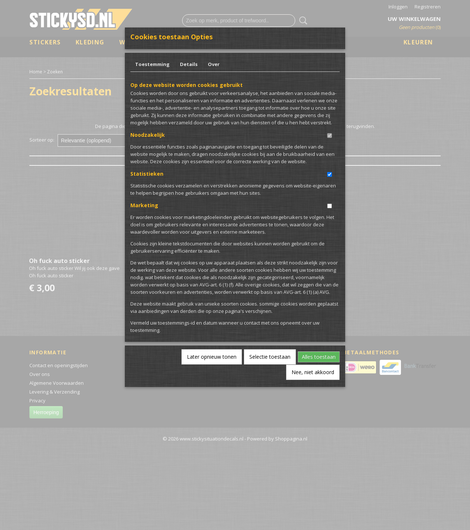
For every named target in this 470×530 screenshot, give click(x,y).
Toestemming (152, 64)
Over (214, 64)
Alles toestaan (319, 356)
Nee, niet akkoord (313, 372)
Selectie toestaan (269, 356)
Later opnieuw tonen (211, 356)
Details (189, 64)
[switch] (329, 135)
